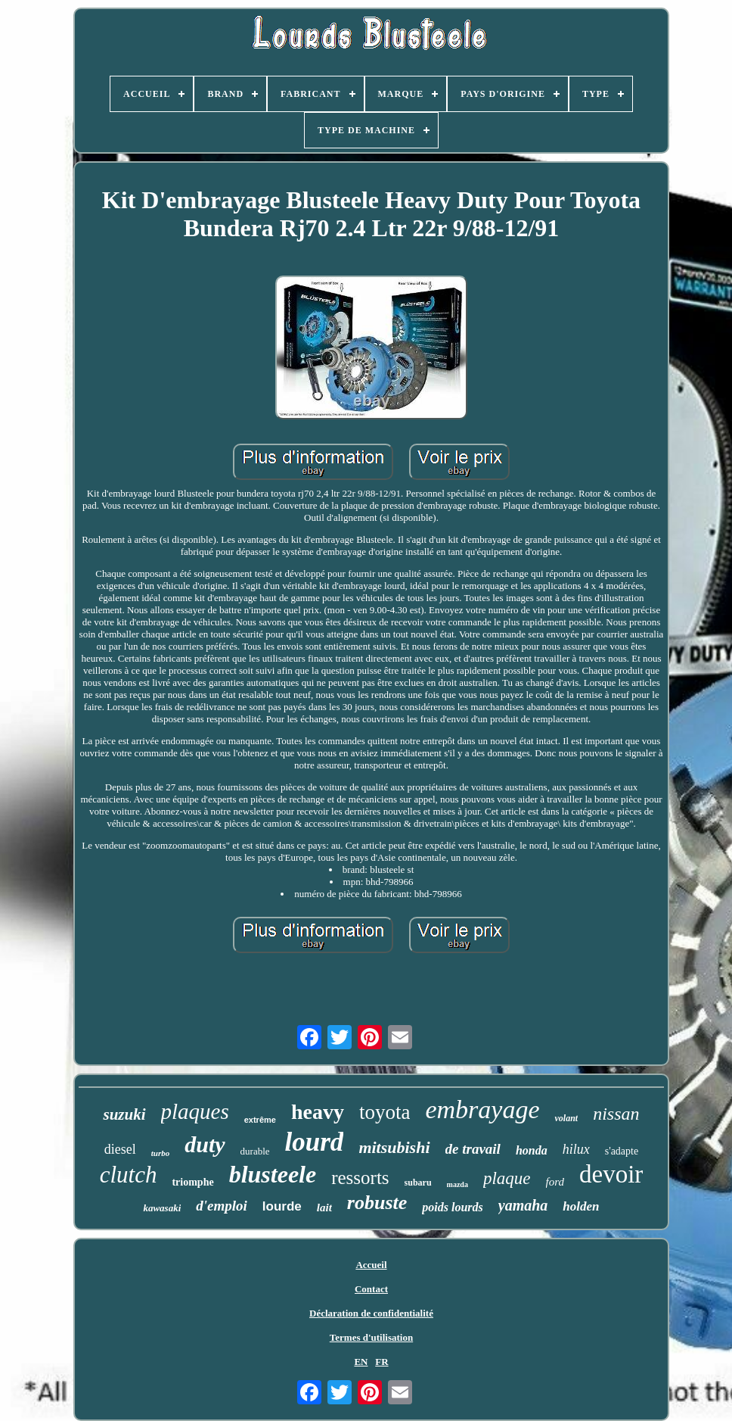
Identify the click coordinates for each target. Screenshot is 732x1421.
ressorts (360, 1177)
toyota (385, 1112)
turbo (160, 1153)
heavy (317, 1111)
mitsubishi (394, 1147)
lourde (282, 1206)
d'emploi (221, 1206)
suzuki (124, 1114)
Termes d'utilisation (371, 1337)
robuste (377, 1203)
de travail (473, 1149)
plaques (195, 1111)
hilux (576, 1149)
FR (381, 1361)
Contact (371, 1289)
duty (205, 1144)
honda (531, 1150)
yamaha (523, 1205)
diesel (120, 1149)
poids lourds (452, 1207)
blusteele (273, 1174)
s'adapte (622, 1151)
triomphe (192, 1182)
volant (566, 1118)
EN (361, 1361)
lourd (314, 1142)
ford (555, 1182)
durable (255, 1151)
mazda (457, 1184)
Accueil (370, 1264)
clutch (128, 1174)
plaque (507, 1178)
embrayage (482, 1109)
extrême (260, 1119)
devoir (611, 1174)
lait (324, 1207)
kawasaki (162, 1208)
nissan (616, 1113)
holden (581, 1206)
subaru (418, 1182)
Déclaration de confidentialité (371, 1313)
